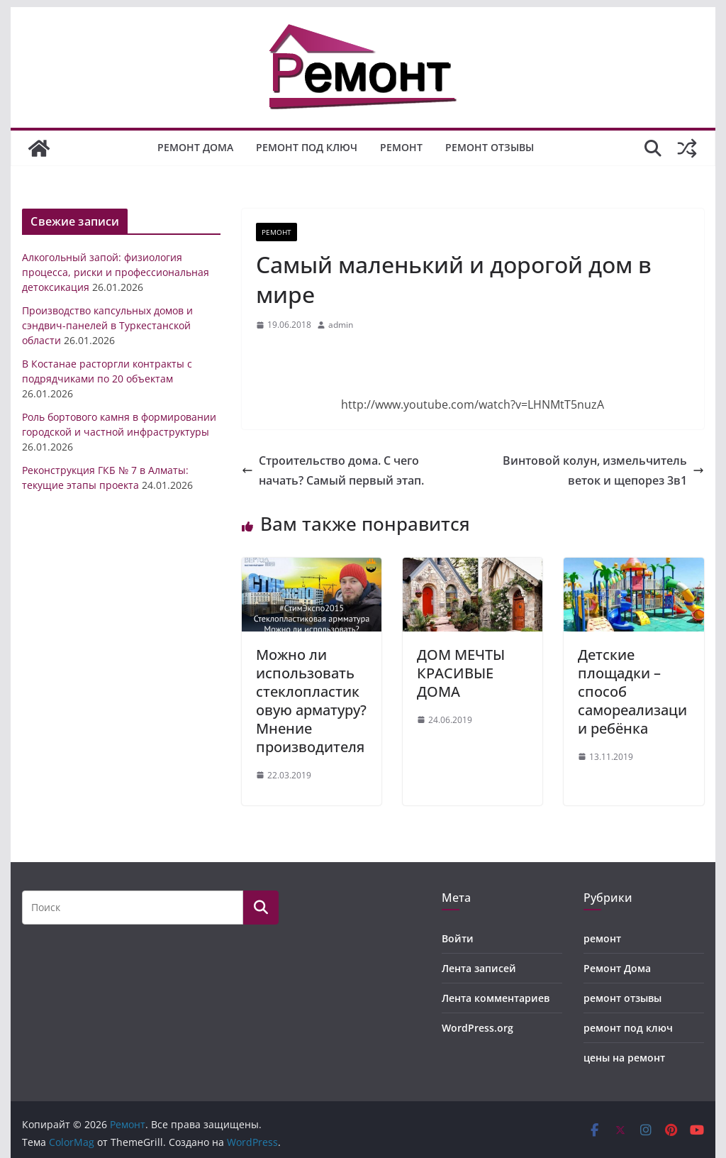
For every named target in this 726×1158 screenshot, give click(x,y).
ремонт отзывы (489, 147)
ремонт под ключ (306, 147)
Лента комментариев (495, 998)
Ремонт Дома (195, 147)
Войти (458, 938)
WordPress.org (477, 1028)
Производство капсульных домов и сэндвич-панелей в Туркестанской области (107, 325)
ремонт (401, 147)
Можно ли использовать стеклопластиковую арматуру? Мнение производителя (311, 700)
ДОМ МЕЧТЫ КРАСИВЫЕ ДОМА (461, 673)
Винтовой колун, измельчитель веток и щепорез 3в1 (603, 471)
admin (340, 325)
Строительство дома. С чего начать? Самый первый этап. (333, 471)
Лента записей (479, 968)
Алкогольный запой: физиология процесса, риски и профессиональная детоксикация (115, 272)
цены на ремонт (624, 1057)
